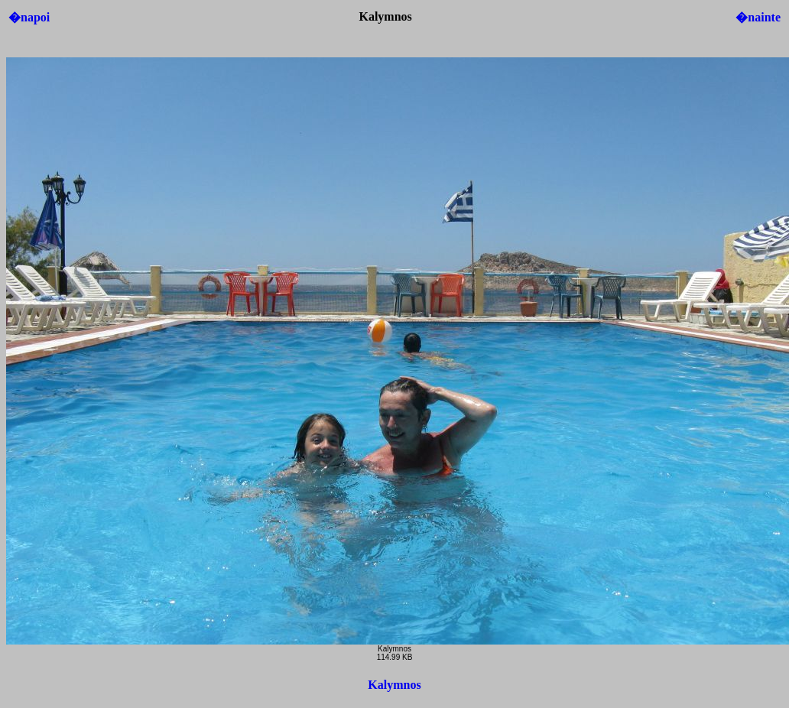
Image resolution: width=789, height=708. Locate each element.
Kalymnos (394, 684)
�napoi (29, 17)
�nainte (758, 17)
